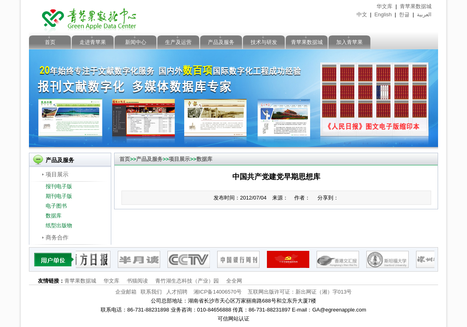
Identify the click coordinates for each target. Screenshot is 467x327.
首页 (50, 42)
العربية (424, 14)
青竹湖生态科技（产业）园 (187, 281)
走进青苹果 (92, 42)
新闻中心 (135, 42)
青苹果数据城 (416, 6)
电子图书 (56, 206)
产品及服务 (221, 42)
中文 (362, 14)
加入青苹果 (349, 42)
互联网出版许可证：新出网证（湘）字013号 (300, 292)
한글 (404, 14)
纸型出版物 (59, 225)
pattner (54, 259)
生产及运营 (178, 42)
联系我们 (151, 292)
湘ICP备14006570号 (218, 292)
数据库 (54, 216)
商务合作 (57, 237)
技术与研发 (264, 42)
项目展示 (57, 174)
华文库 (384, 6)
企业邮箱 (126, 292)
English (383, 14)
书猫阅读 (137, 281)
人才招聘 (176, 292)
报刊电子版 (59, 186)
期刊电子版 (59, 196)
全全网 (234, 281)
